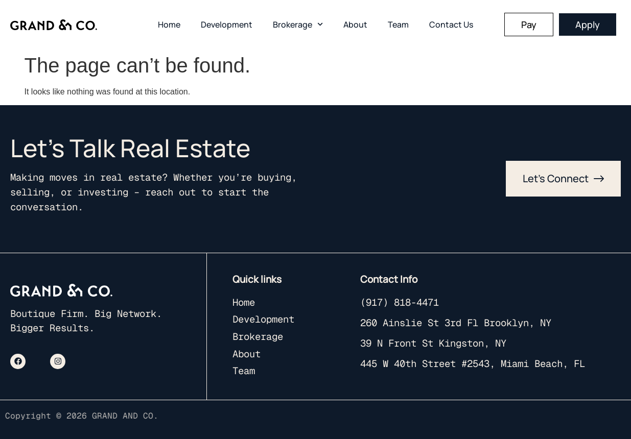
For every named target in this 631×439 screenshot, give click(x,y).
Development (226, 24)
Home (169, 24)
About (355, 24)
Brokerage (298, 24)
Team (398, 24)
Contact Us (451, 24)
